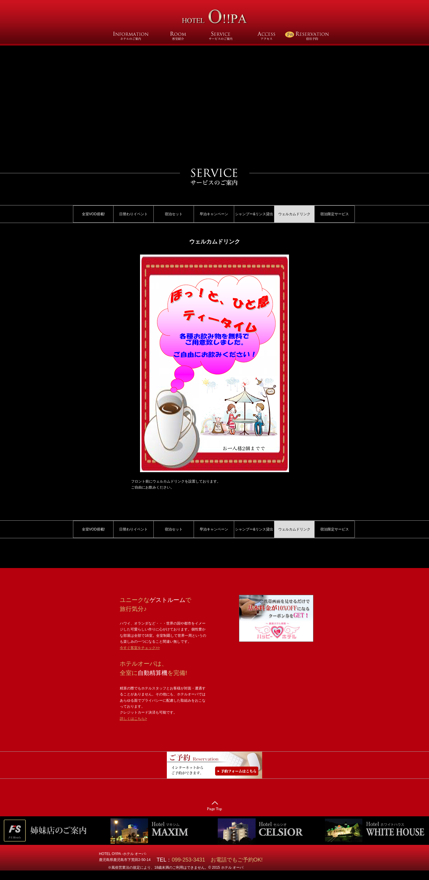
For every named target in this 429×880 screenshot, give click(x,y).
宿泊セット (174, 214)
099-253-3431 (191, 860)
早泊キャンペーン (214, 214)
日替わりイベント (133, 214)
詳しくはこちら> (133, 719)
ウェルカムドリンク (294, 214)
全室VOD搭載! (93, 214)
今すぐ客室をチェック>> (140, 648)
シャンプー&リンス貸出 (254, 214)
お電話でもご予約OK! (237, 860)
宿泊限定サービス (334, 214)
